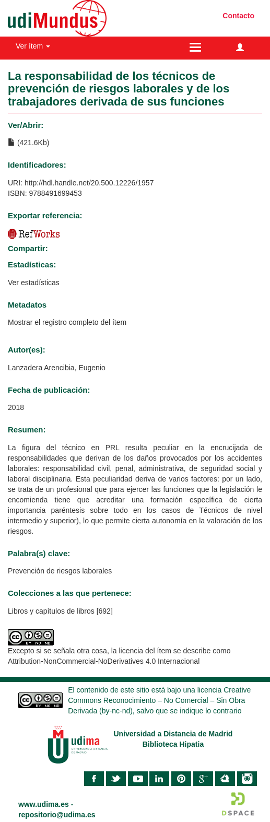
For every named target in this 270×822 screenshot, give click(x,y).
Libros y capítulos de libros (51, 611)
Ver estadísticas (34, 282)
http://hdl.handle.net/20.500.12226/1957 (89, 183)
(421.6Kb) (28, 142)
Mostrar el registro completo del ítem (67, 322)
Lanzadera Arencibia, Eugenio (56, 367)
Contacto (238, 15)
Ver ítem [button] (33, 46)
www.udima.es (43, 804)
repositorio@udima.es (56, 815)
